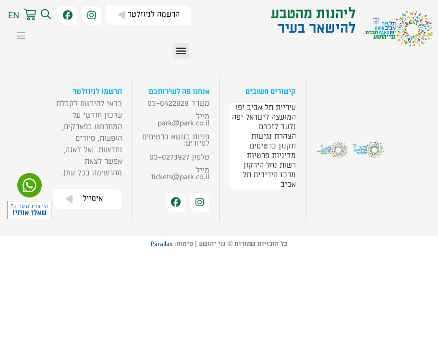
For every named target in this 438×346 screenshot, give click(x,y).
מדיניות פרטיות (271, 155)
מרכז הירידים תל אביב (269, 180)
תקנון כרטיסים (273, 146)
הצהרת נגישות (273, 136)
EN (13, 15)
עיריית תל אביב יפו (265, 107)
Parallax (161, 244)
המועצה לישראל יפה (264, 117)
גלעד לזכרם (277, 127)
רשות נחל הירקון (269, 165)
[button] (44, 15)
